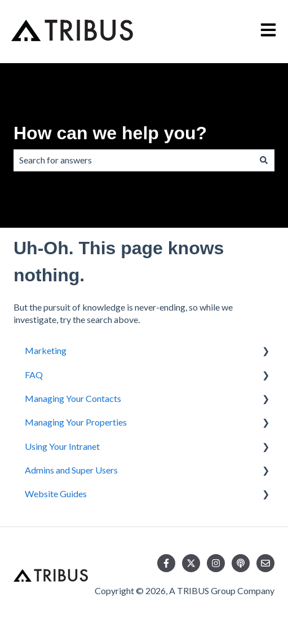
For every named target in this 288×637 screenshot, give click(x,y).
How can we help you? (110, 133)
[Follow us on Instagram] (216, 563)
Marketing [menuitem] (46, 350)
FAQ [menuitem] (34, 374)
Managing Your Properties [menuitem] (76, 422)
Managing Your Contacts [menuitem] (73, 398)
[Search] (263, 160)
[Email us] (265, 563)
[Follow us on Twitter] (191, 563)
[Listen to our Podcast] (241, 563)
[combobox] (133, 160)
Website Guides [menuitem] (56, 493)
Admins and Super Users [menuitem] (71, 470)
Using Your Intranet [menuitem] (62, 446)
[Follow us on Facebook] (166, 563)
